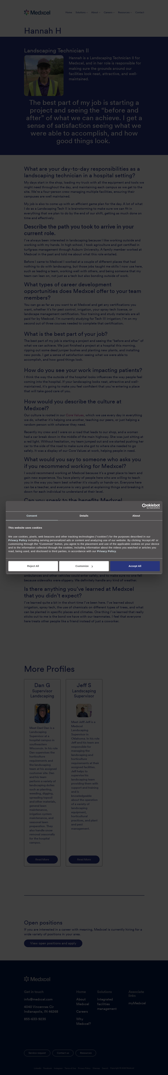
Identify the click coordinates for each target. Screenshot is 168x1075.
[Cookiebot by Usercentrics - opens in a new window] (144, 506)
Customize (84, 566)
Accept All (135, 566)
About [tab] (136, 515)
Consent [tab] (31, 515)
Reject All (33, 566)
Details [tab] (84, 515)
